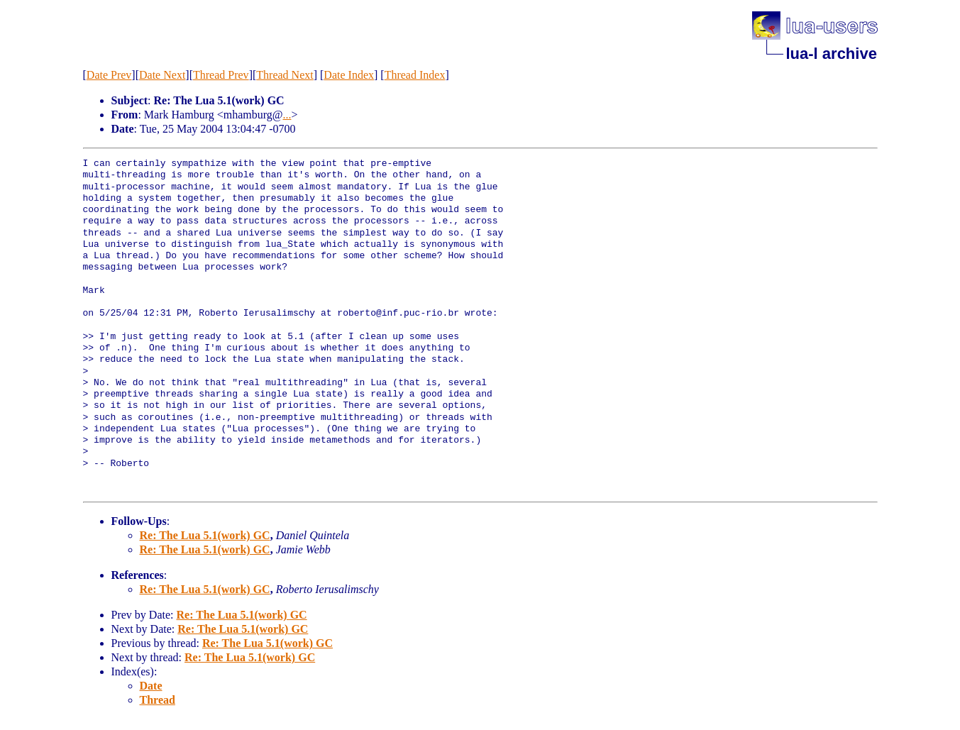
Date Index (349, 75)
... (286, 115)
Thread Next (284, 75)
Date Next (162, 75)
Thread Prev (221, 75)
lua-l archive (831, 53)
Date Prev (109, 75)
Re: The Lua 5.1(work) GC (205, 535)
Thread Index (415, 75)
